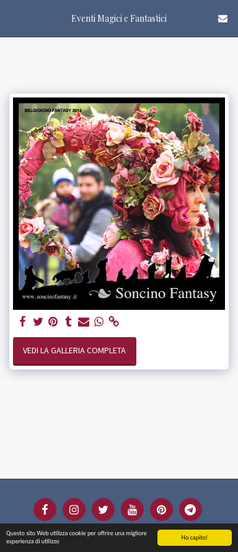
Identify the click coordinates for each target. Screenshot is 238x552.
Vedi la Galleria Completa (74, 350)
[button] (13, 18)
